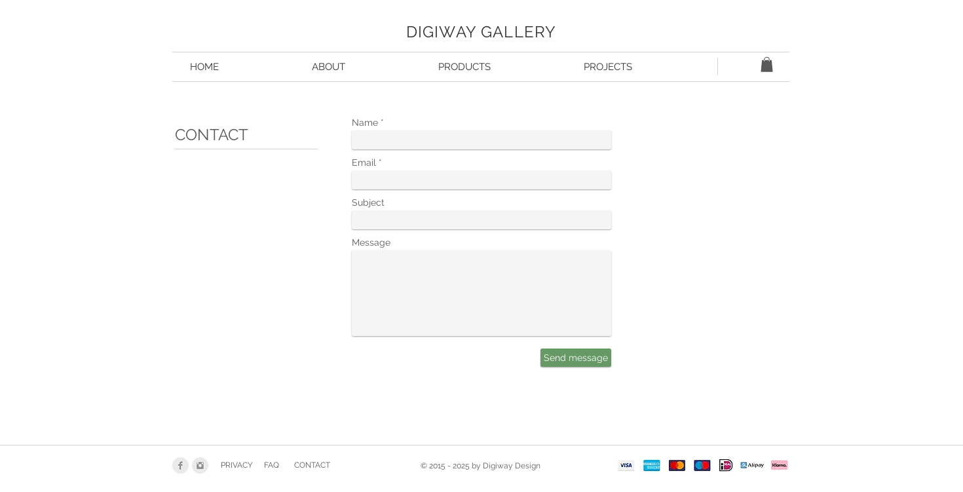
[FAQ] (271, 466)
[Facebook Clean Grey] (180, 465)
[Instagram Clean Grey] (200, 465)
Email (364, 162)
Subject (368, 202)
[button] (767, 64)
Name (365, 122)
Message (371, 242)
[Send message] (575, 358)
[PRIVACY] (236, 466)
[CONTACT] (312, 466)
